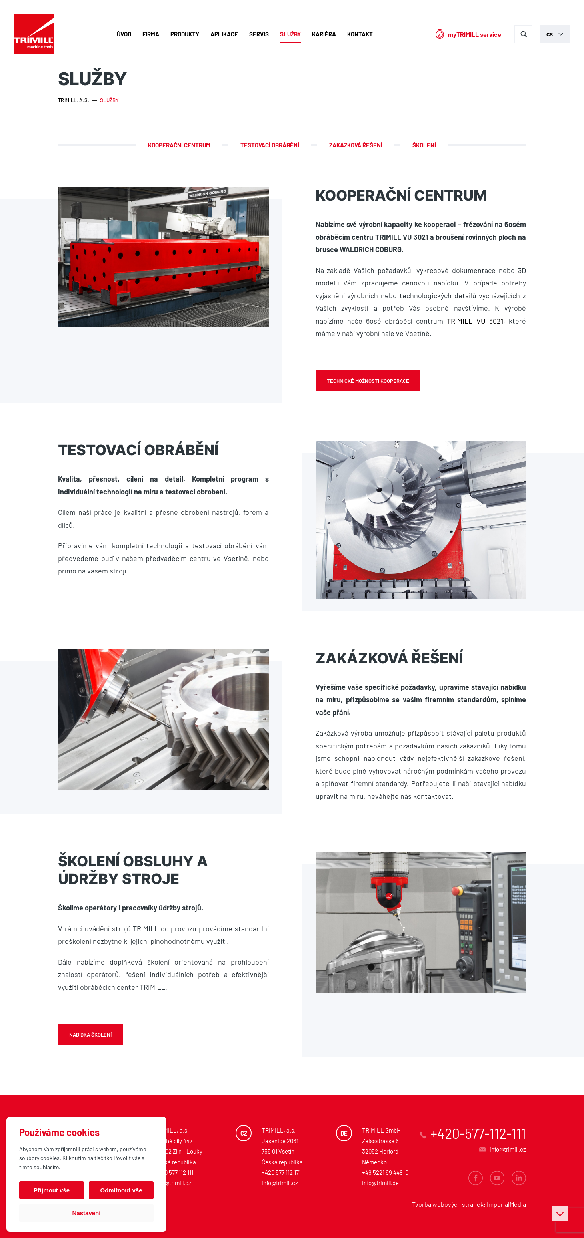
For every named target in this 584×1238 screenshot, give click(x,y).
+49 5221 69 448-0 (385, 1172)
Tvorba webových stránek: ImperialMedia (469, 1204)
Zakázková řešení (355, 145)
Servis (259, 34)
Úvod (124, 34)
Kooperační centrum (179, 145)
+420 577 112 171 (281, 1172)
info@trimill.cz (173, 1182)
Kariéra (324, 34)
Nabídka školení (90, 1034)
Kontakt (360, 34)
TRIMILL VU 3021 (475, 320)
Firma (150, 34)
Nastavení (86, 1213)
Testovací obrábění (269, 145)
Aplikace (224, 34)
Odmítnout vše (121, 1190)
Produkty (184, 34)
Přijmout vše (52, 1190)
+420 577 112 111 (174, 1172)
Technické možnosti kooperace (368, 381)
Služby (290, 34)
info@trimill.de (380, 1182)
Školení (424, 145)
